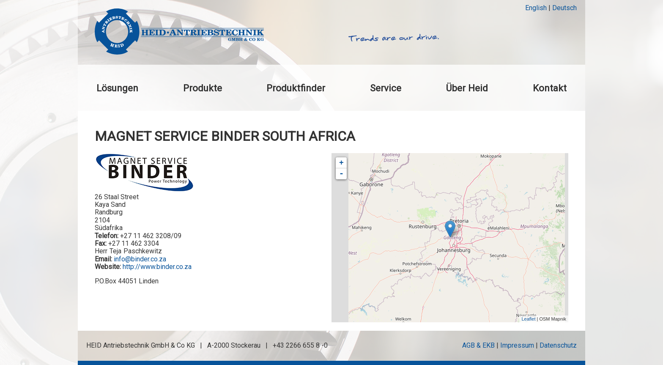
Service (385, 87)
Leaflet (528, 318)
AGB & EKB (478, 345)
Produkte (202, 87)
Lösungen (117, 87)
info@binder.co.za (140, 259)
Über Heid (467, 87)
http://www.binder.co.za (157, 267)
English (536, 8)
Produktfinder (295, 87)
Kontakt (550, 87)
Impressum (517, 345)
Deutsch (564, 8)
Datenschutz (558, 345)
